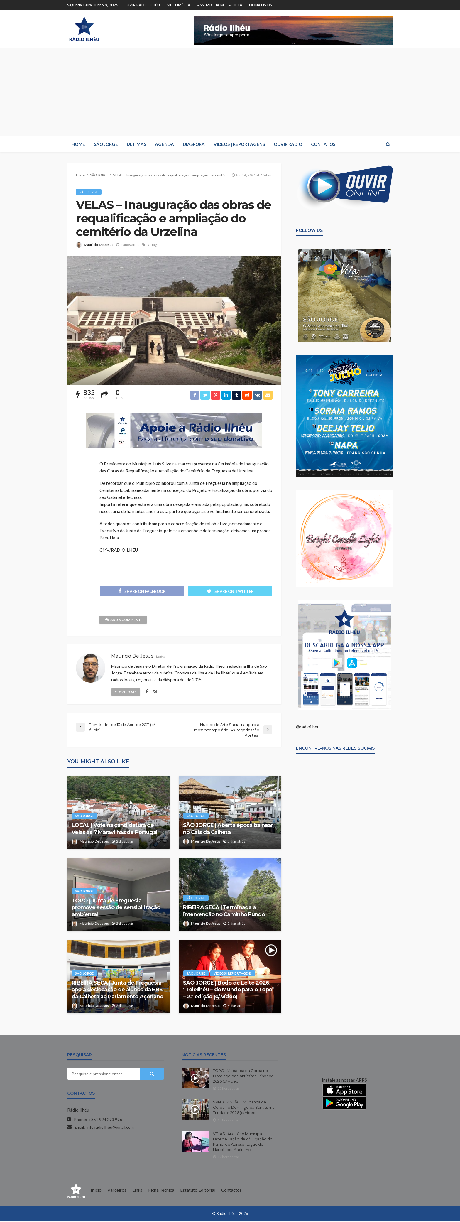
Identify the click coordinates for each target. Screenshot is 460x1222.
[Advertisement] (230, 92)
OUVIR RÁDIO (288, 144)
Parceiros (116, 1191)
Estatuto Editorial (197, 1191)
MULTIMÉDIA (178, 5)
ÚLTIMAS (136, 144)
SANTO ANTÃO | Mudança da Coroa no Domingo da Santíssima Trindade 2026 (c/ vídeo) (244, 1108)
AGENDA (164, 144)
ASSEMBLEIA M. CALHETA (219, 5)
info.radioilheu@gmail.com (110, 1127)
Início (96, 1191)
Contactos (231, 1191)
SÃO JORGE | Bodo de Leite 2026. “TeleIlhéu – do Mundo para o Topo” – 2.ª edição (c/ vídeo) (229, 990)
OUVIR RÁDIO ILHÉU (142, 5)
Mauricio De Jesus (98, 244)
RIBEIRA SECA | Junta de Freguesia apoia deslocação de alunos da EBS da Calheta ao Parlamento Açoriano (117, 990)
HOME (78, 144)
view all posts (126, 692)
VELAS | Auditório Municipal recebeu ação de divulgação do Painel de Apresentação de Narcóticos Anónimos (242, 1142)
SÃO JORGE (106, 144)
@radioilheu (307, 726)
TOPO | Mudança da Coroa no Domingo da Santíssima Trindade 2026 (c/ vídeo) (243, 1076)
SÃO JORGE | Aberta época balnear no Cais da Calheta (228, 829)
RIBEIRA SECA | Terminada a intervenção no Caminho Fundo (224, 911)
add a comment (123, 620)
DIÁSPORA (194, 144)
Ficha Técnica (161, 1191)
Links (137, 1191)
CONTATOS (323, 144)
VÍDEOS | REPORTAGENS (239, 144)
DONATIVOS (260, 5)
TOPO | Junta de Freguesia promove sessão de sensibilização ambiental (116, 908)
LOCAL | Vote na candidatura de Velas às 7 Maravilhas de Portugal (114, 829)
